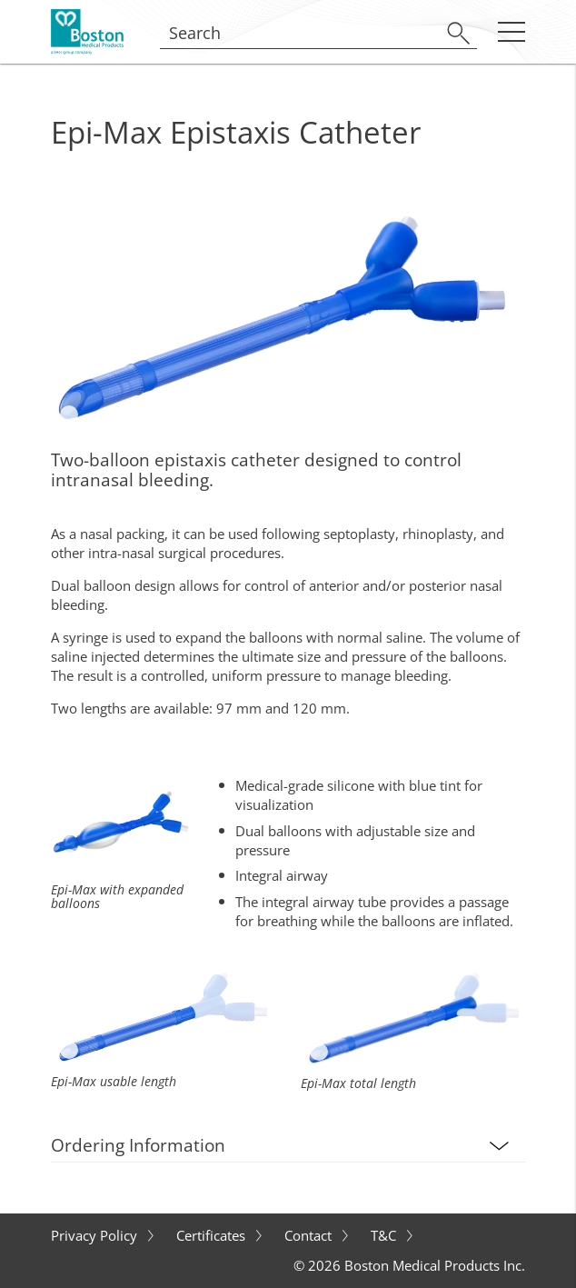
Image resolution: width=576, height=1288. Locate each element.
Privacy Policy (96, 1235)
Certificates (212, 1235)
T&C (385, 1235)
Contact (309, 1235)
